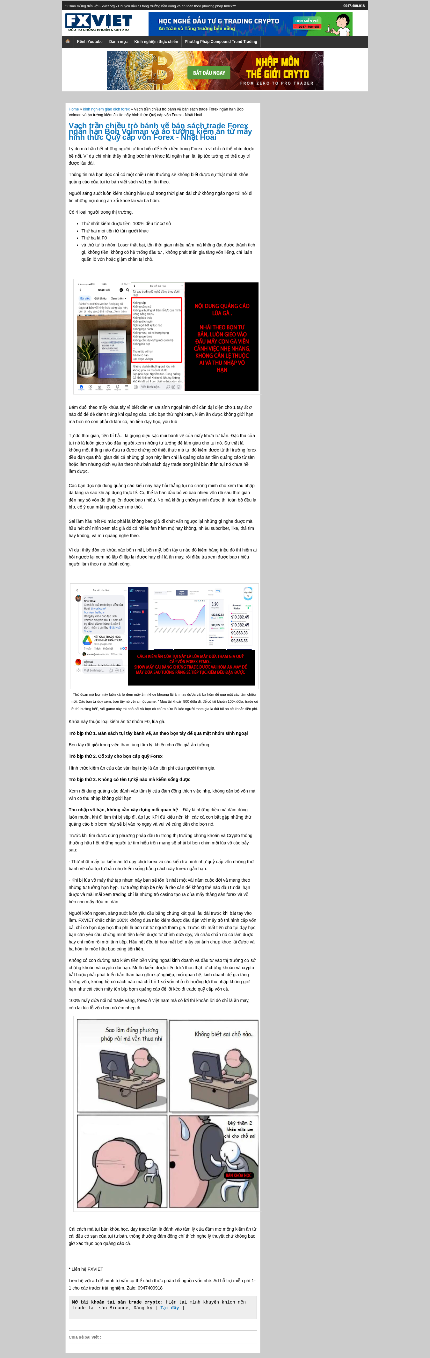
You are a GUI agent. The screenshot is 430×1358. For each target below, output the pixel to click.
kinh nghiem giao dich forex (106, 109)
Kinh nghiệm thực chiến (156, 41)
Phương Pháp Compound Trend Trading (221, 41)
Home (74, 109)
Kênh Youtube (90, 41)
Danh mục (118, 41)
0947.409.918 (354, 6)
